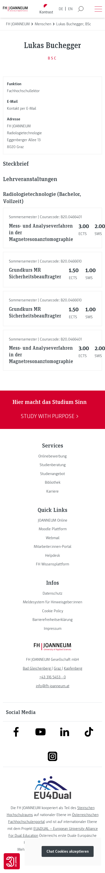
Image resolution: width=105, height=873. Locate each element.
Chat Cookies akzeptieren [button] (68, 851)
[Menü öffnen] (98, 9)
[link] (52, 456)
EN (70, 8)
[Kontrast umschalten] (46, 9)
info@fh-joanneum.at (52, 686)
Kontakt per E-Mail (21, 108)
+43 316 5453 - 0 (52, 677)
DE (61, 8)
